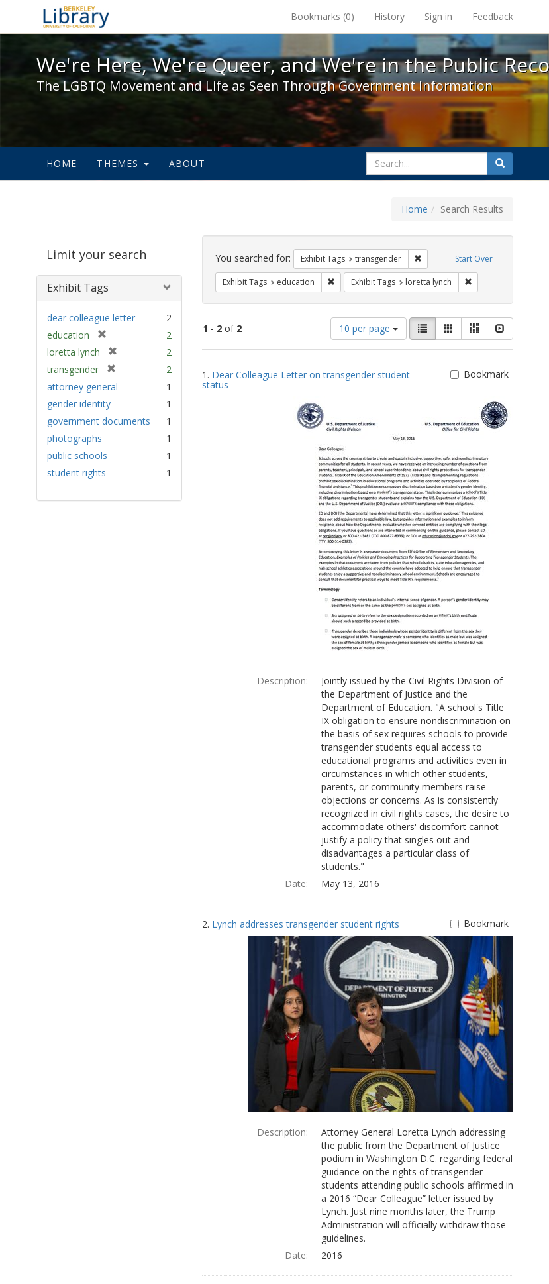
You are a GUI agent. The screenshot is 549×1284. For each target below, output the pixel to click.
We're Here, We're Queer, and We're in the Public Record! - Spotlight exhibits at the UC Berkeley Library (76, 16)
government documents (98, 421)
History (389, 16)
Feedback (492, 16)
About (187, 163)
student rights (76, 472)
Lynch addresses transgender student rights (305, 924)
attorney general (82, 386)
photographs (74, 438)
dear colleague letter (91, 317)
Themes (122, 163)
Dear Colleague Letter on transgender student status (306, 379)
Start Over (474, 258)
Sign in (438, 16)
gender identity (79, 404)
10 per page (368, 328)
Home (61, 163)
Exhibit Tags (78, 287)
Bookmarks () (322, 16)
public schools (77, 455)
